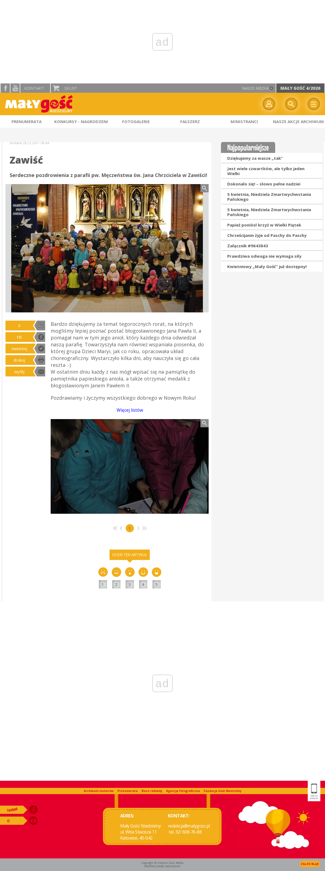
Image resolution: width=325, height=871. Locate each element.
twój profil (269, 104)
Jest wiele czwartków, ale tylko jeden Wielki (265, 171)
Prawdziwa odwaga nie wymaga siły (264, 256)
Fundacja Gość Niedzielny (222, 791)
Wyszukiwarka (291, 104)
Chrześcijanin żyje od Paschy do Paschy (267, 235)
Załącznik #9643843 (247, 245)
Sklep (70, 88)
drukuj (19, 360)
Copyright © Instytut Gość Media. (162, 863)
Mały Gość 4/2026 (300, 88)
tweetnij (19, 348)
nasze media (255, 88)
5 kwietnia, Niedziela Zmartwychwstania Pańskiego (269, 197)
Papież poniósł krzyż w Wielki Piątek (264, 224)
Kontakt (34, 88)
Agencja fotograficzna (183, 791)
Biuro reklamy (152, 791)
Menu (313, 104)
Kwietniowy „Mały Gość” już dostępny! (267, 266)
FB (19, 337)
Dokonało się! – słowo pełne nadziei (263, 183)
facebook (5, 88)
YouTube (15, 88)
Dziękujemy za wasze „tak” (255, 158)
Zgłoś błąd (310, 864)
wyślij (19, 371)
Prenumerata (127, 791)
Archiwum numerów (99, 791)
